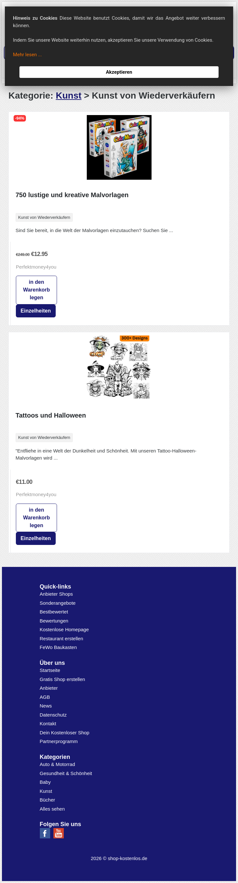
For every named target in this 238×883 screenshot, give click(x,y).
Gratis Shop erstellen (62, 679)
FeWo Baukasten (58, 647)
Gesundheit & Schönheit (66, 773)
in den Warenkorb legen (36, 289)
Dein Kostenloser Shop (64, 732)
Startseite (50, 670)
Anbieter (49, 688)
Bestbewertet (54, 611)
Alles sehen (52, 809)
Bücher (47, 800)
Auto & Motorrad (57, 764)
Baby (45, 782)
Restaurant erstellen (61, 638)
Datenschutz (53, 715)
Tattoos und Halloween (51, 415)
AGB (45, 697)
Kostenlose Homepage (64, 629)
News (46, 705)
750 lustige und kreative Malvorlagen (72, 194)
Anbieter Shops (56, 594)
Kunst (68, 95)
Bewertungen (54, 620)
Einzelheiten (36, 311)
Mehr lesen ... (27, 55)
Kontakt (48, 723)
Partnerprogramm (59, 741)
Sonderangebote (58, 603)
